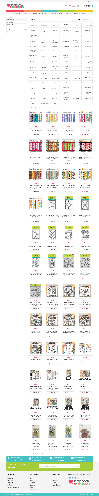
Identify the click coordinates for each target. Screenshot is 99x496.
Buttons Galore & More (77, 30)
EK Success (88, 46)
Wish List (55, 482)
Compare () (64, 1)
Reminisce (55, 83)
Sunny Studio (77, 93)
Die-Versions (33, 46)
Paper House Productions (44, 72)
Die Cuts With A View (76, 41)
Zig (55, 103)
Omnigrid (88, 67)
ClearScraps (66, 36)
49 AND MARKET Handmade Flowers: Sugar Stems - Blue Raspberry (52, 445)
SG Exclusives (32, 11)
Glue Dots (77, 51)
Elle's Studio (44, 51)
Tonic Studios (55, 98)
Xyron (33, 103)
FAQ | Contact (68, 13)
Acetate (32, 478)
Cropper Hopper (66, 41)
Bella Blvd (55, 30)
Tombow (44, 98)
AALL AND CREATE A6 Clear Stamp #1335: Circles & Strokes (52, 388)
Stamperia (44, 93)
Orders (54, 477)
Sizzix (77, 87)
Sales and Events (84, 11)
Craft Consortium (44, 41)
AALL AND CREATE (66, 25)
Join (92, 1)
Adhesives (32, 482)
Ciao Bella (55, 36)
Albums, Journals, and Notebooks (37, 477)
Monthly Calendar (16, 13)
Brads (31, 487)
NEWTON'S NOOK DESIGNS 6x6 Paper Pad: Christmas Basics (69, 159)
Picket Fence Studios (33, 78)
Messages (55, 478)
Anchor (33, 30)
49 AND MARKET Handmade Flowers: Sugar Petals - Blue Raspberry (69, 445)
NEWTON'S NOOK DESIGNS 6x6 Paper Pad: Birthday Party (36, 217)
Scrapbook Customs (43, 87)
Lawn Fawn (33, 61)
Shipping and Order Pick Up (56, 13)
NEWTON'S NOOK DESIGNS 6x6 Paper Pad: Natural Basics (52, 187)
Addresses (55, 480)
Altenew (77, 25)
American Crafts (88, 25)
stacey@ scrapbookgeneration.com (81, 459)
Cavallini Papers (44, 36)
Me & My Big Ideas (88, 61)
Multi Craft (44, 67)
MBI (77, 61)
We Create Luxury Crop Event (80, 13)
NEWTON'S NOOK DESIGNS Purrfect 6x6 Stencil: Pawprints (85, 275)
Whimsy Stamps (77, 98)
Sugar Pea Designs (66, 93)
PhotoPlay (88, 72)
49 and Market (44, 25)
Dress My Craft (65, 46)
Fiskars (55, 51)
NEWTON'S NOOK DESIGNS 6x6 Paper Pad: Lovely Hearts (36, 159)
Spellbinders (88, 87)
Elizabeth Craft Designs (33, 51)
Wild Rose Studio (88, 98)
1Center (91, 494)
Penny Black (77, 72)
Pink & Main (44, 78)
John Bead (87, 56)
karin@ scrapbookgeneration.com (60, 459)
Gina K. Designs (65, 51)
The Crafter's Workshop (88, 93)
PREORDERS (25, 13)
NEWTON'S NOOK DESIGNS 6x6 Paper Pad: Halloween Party (85, 159)
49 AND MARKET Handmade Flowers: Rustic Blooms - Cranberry (85, 445)
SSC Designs (33, 93)
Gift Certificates (74, 1)
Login (88, 1)
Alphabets (32, 485)
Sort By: (79, 19)
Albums (32, 484)
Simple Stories (66, 87)
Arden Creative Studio (44, 30)
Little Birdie (54, 61)
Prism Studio (33, 83)
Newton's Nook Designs (65, 67)
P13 (33, 72)
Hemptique (43, 56)
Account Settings (57, 485)
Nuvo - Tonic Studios (77, 67)
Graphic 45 (87, 51)
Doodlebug (55, 46)
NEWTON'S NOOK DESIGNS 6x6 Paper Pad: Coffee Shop (52, 159)
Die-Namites (88, 41)
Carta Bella (87, 30)
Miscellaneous (33, 25)
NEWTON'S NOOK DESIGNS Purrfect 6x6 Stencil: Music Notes (36, 304)
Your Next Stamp (44, 103)
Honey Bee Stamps (65, 56)
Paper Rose (55, 72)
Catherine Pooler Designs (33, 36)
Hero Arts (55, 56)
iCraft (77, 56)
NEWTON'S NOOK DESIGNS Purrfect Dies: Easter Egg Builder (36, 275)
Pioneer (66, 78)
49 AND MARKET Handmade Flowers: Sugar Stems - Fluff (36, 445)
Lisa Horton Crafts (44, 61)
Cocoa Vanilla (77, 36)
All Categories (15, 11)
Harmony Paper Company (33, 56)
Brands (49, 11)
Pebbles (66, 72)
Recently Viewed (56, 484)
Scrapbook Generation (54, 87)
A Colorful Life (55, 25)
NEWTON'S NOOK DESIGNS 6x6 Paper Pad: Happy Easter (52, 130)
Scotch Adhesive (88, 83)
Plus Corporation (77, 78)
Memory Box (33, 67)
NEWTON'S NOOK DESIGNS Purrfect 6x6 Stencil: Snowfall (69, 275)
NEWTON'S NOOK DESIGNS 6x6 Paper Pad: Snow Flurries (69, 130)
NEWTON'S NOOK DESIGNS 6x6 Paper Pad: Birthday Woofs (85, 187)
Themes (67, 11)
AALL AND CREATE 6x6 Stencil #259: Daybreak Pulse (36, 333)
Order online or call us (75, 6)
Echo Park (77, 46)
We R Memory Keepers (66, 98)
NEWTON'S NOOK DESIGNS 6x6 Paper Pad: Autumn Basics (36, 187)
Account (82, 1)
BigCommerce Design (84, 494)
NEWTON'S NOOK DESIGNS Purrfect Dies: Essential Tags (52, 275)
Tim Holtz (33, 98)
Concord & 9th (88, 36)
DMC (44, 46)
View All (32, 489)
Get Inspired (45, 13)
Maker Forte (66, 61)
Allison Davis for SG (35, 13)
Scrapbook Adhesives (33, 87)
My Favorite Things (55, 67)
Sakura (76, 83)
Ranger (44, 83)
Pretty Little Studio (87, 78)
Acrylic (31, 480)
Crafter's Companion (55, 41)
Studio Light (55, 93)
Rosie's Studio (66, 83)
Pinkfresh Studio (55, 78)
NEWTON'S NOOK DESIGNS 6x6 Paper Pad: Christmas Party (85, 130)
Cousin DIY (32, 41)
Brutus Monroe (66, 30)
